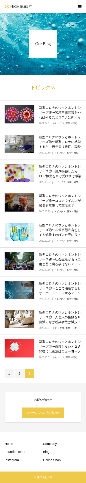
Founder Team (15, 452)
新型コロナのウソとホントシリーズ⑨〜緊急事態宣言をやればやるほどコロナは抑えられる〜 (60, 115)
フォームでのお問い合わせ (43, 412)
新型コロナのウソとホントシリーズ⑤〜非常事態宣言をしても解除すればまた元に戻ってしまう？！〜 (60, 232)
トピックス (58, 123)
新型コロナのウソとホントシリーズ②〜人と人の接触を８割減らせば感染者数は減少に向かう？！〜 (60, 319)
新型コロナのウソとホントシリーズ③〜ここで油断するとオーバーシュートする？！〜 (60, 288)
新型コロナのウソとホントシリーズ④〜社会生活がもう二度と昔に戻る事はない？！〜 (60, 259)
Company (50, 444)
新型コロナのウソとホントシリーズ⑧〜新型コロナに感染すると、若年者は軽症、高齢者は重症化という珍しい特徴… (60, 146)
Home (9, 444)
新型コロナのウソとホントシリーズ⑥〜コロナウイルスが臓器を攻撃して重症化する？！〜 (60, 203)
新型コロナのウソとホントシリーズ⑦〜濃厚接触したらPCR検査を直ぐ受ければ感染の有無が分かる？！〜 (60, 174)
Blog (46, 452)
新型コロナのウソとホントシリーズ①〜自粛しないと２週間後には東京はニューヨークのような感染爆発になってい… (60, 351)
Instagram (12, 460)
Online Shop (52, 460)
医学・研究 (71, 123)
